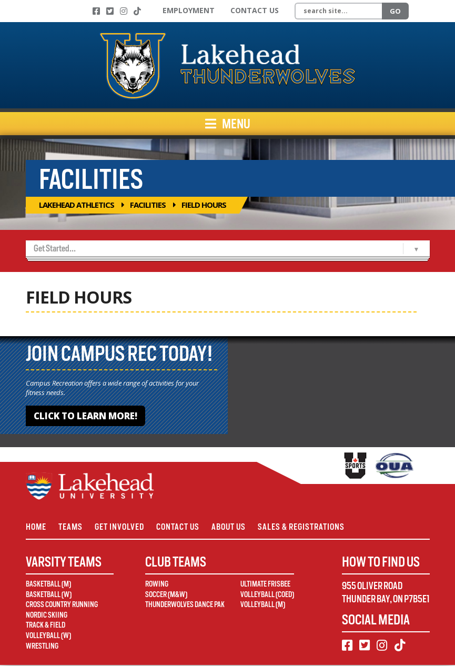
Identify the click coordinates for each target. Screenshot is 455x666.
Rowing (156, 585)
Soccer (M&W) (166, 595)
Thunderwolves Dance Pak (185, 606)
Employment (189, 10)
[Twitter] (110, 11)
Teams (72, 527)
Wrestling (42, 647)
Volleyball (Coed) (267, 595)
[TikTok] (137, 11)
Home (36, 527)
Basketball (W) (49, 595)
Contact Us (254, 10)
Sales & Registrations (309, 527)
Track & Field (45, 626)
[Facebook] (96, 11)
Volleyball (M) (262, 606)
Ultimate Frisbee (265, 585)
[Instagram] (123, 11)
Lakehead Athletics (76, 204)
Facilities (148, 204)
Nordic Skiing (46, 616)
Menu (227, 123)
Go (395, 11)
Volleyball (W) (48, 637)
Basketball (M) (48, 585)
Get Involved (122, 527)
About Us (235, 527)
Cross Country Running (62, 606)
